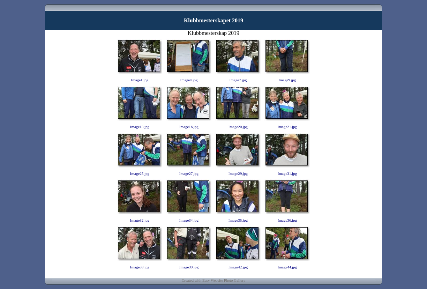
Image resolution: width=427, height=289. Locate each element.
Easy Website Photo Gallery (223, 280)
